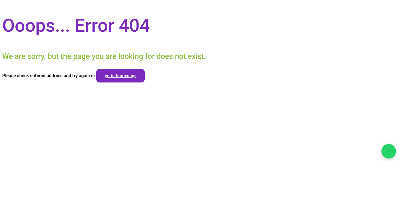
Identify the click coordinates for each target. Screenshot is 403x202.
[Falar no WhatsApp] (388, 151)
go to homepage (120, 75)
